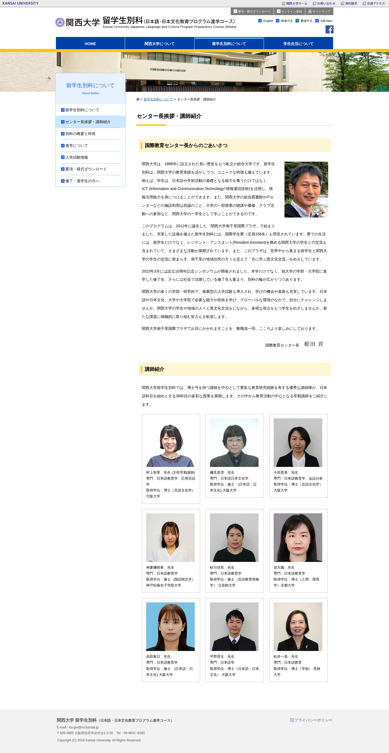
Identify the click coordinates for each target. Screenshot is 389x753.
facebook (330, 29)
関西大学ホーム (297, 3)
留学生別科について (158, 99)
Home (137, 99)
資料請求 (351, 3)
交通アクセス (376, 3)
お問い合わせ (326, 3)
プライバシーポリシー (313, 720)
